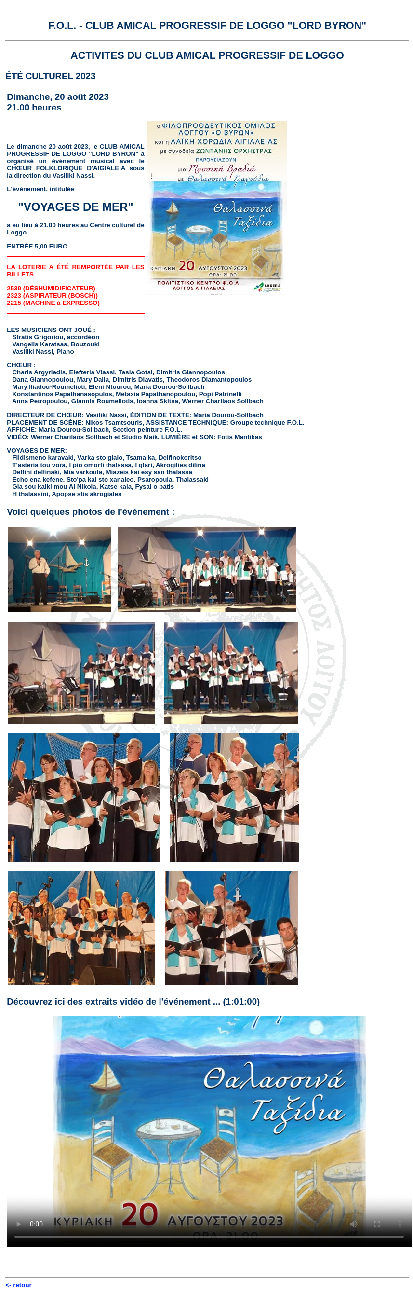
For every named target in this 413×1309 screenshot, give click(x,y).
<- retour (18, 1285)
